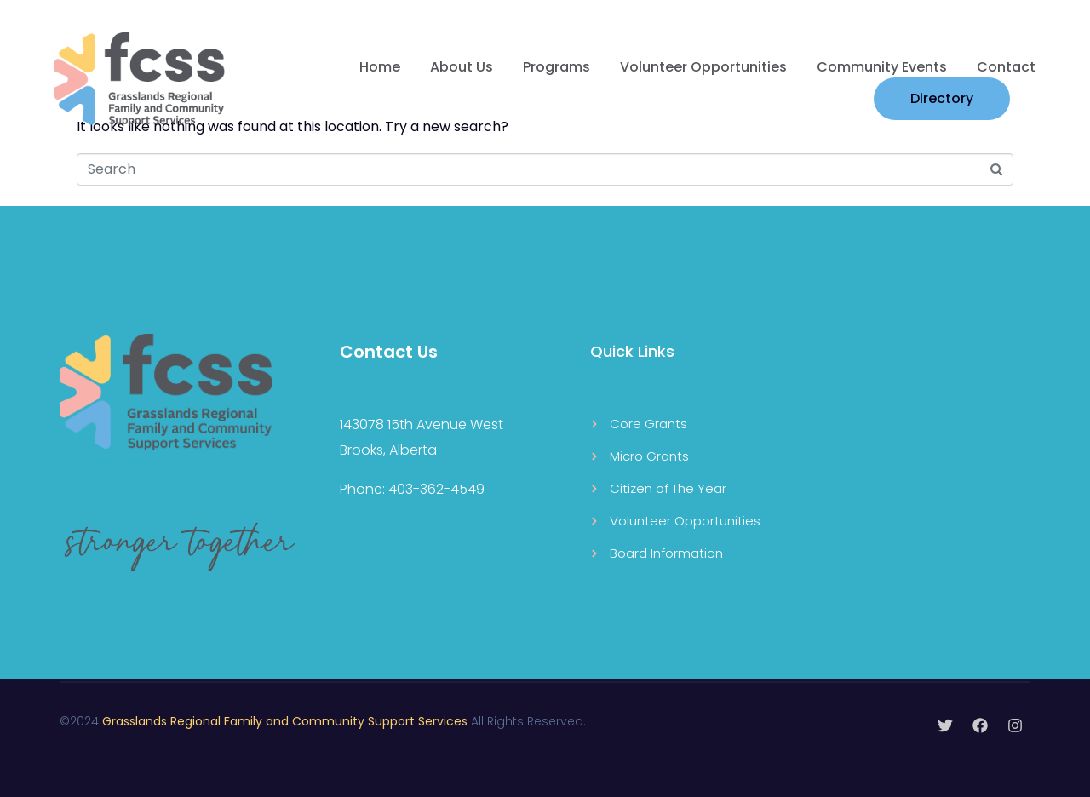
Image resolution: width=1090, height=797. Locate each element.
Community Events (882, 67)
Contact (1006, 67)
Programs (556, 67)
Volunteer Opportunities (703, 67)
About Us (461, 67)
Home (379, 67)
